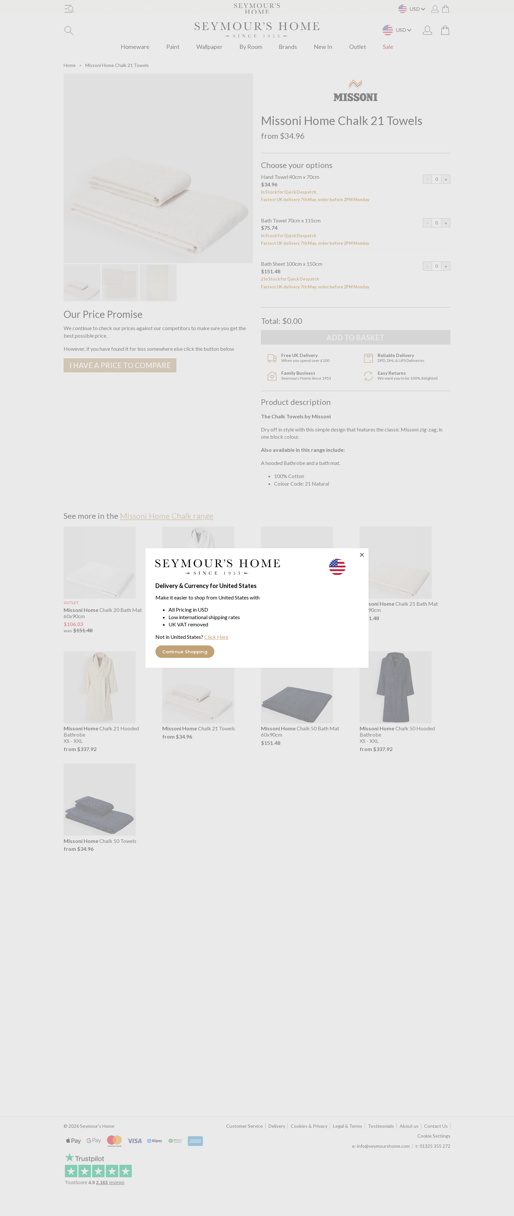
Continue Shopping (185, 651)
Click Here (216, 637)
